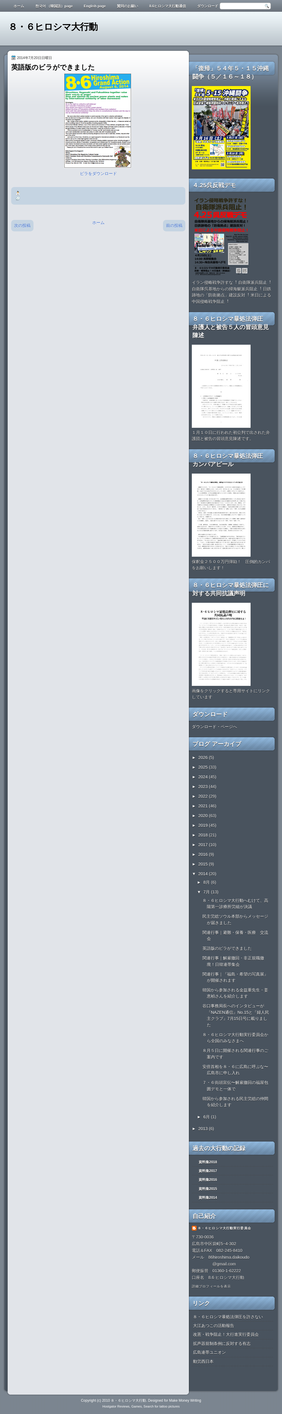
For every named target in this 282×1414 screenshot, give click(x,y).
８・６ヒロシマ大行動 (53, 26)
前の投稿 (174, 225)
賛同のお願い (127, 6)
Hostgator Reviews (116, 1406)
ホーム (19, 6)
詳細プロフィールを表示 (211, 1286)
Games (136, 1406)
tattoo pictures (169, 1406)
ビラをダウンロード (98, 173)
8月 (207, 882)
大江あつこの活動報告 (213, 1325)
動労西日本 (203, 1361)
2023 (203, 786)
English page (95, 6)
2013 (203, 1128)
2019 (203, 825)
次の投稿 (22, 225)
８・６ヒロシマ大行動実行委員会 (224, 1228)
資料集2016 (208, 1180)
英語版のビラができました (227, 948)
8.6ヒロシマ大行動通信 (167, 6)
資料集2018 (208, 1162)
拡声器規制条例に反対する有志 (222, 1343)
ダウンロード (207, 6)
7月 (207, 892)
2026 (203, 757)
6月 (207, 1117)
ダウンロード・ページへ (214, 726)
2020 (203, 815)
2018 (203, 835)
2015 (203, 864)
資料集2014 (208, 1198)
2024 (203, 777)
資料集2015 (208, 1189)
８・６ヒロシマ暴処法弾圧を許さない (228, 1316)
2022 (203, 796)
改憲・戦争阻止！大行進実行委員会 (226, 1334)
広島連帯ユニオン (209, 1352)
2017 (203, 844)
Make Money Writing (185, 1400)
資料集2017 (208, 1171)
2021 (203, 806)
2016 (203, 854)
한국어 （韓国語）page (54, 6)
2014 (203, 873)
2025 (203, 767)
